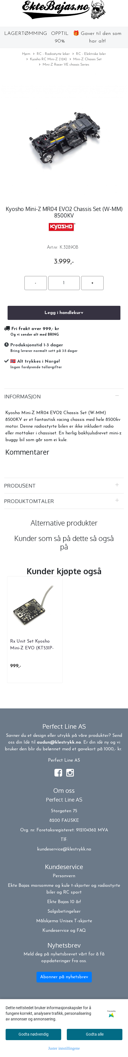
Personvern (64, 876)
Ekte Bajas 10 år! (64, 902)
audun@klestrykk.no (59, 742)
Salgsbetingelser (64, 911)
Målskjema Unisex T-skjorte (64, 921)
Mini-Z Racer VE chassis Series (64, 64)
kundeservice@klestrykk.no (64, 849)
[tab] (64, 396)
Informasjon (22, 396)
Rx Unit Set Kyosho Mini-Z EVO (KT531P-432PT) (32, 648)
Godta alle (95, 1034)
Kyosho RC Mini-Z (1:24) (46, 59)
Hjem (26, 54)
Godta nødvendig (34, 1034)
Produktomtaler (29, 501)
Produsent (20, 485)
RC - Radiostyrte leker (51, 54)
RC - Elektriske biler (89, 54)
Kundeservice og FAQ (64, 930)
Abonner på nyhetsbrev (64, 977)
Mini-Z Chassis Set (86, 59)
